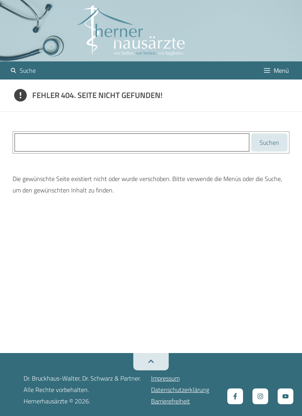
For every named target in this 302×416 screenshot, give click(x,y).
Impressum (165, 378)
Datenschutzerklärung (180, 389)
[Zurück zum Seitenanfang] (151, 361)
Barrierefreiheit (170, 401)
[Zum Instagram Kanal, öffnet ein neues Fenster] (260, 396)
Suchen (269, 142)
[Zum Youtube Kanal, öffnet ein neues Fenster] (285, 396)
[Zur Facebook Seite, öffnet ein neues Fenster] (235, 396)
